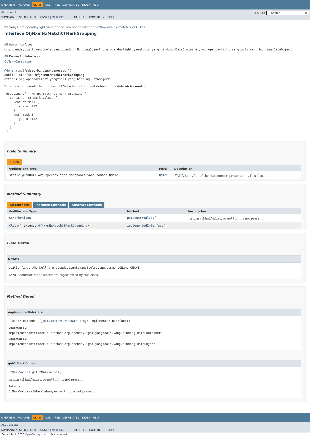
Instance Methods (50, 205)
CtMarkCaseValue (17, 61)
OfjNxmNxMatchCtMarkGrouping (62, 225)
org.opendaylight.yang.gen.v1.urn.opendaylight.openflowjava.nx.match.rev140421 (82, 27)
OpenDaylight (33, 434)
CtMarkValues (20, 218)
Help (96, 4)
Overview (8, 4)
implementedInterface (145, 225)
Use (47, 4)
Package (24, 4)
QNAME (163, 175)
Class (13, 225)
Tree (56, 4)
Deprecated (71, 4)
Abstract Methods (87, 205)
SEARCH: (259, 12)
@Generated (13, 70)
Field (32, 17)
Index (86, 4)
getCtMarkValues (140, 218)
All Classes (9, 12)
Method (57, 17)
